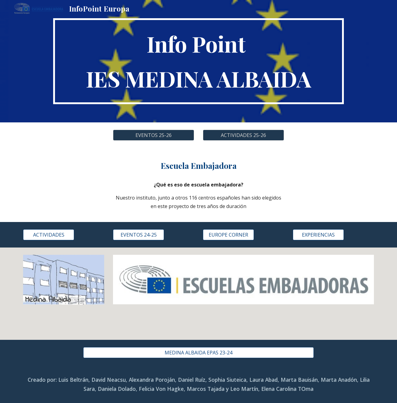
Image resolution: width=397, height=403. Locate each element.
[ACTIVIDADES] (48, 235)
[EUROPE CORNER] (228, 235)
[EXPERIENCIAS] (318, 235)
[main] (198, 61)
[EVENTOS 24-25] (138, 235)
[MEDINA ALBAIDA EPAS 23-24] (199, 352)
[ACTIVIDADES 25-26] (243, 135)
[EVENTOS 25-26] (153, 135)
